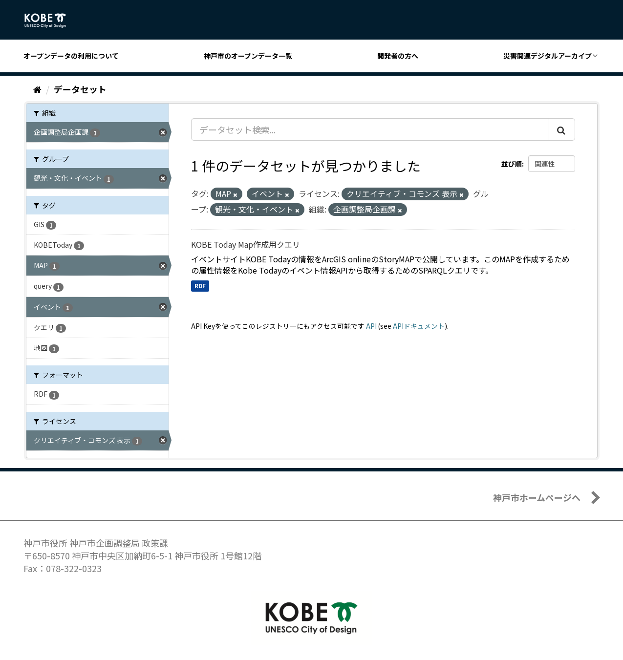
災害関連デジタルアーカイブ (547, 56)
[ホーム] (37, 89)
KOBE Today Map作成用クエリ (245, 244)
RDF (200, 285)
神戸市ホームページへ (536, 497)
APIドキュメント (419, 326)
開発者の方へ (397, 56)
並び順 (511, 164)
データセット (80, 89)
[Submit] (562, 129)
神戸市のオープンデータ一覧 (248, 56)
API (371, 326)
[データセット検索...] (370, 129)
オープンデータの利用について (71, 56)
